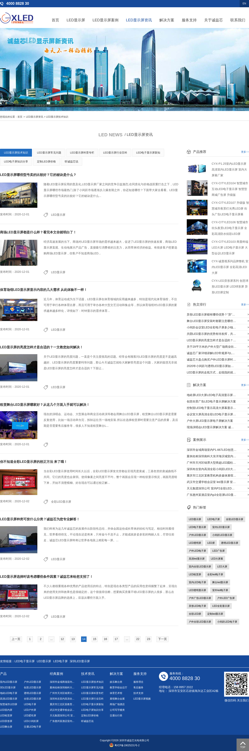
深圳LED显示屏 (80, 661)
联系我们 (237, 20)
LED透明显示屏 (197, 590)
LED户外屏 (30, 709)
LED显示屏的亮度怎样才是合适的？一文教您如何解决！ (41, 347)
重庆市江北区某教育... (62, 704)
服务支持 (189, 20)
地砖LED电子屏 (8, 693)
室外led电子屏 (220, 590)
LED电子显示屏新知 (148, 152)
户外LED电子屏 (197, 550)
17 (116, 639)
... (51, 639)
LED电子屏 (213, 519)
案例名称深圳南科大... (62, 687)
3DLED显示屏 (8, 687)
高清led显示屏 (197, 558)
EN (244, 3)
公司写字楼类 (117, 709)
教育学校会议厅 (118, 687)
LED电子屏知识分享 (16, 161)
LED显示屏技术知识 (57, 116)
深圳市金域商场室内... (62, 681)
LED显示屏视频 (142, 698)
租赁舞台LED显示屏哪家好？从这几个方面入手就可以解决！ (45, 404)
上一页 (16, 639)
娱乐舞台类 (116, 681)
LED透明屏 (195, 542)
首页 (55, 20)
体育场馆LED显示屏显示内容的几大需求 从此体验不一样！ (43, 289)
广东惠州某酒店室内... (62, 721)
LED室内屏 (6, 709)
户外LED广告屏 (225, 598)
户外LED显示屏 (197, 535)
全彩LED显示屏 (61, 501)
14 (83, 639)
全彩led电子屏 (215, 574)
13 (73, 639)
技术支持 (138, 693)
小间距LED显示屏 (222, 535)
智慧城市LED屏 (8, 704)
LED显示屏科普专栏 (82, 152)
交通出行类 (116, 715)
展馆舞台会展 (117, 698)
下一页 (162, 639)
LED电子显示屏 (197, 527)
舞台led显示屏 (220, 582)
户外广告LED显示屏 (200, 598)
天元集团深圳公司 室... (62, 715)
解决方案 (166, 20)
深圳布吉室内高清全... (62, 698)
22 (137, 639)
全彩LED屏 (195, 613)
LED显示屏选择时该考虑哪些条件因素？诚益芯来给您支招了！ (46, 576)
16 (105, 639)
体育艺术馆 (116, 693)
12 (62, 639)
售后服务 (138, 687)
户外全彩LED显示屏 (200, 621)
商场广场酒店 (117, 704)
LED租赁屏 (195, 574)
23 (148, 639)
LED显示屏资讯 (139, 20)
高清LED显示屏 (8, 698)
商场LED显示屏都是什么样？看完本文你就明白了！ (38, 232)
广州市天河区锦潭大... (62, 693)
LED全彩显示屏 (220, 606)
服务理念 (138, 681)
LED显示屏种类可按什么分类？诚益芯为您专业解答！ (40, 519)
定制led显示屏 (215, 613)
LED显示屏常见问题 (49, 152)
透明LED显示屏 (229, 542)
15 (94, 639)
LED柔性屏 (30, 715)
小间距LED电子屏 (227, 621)
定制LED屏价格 (46, 161)
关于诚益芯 (213, 20)
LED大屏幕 (217, 558)
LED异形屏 (6, 721)
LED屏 (211, 542)
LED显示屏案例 (105, 20)
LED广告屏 (218, 550)
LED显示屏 (76, 20)
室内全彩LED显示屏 (200, 566)
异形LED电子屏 (197, 606)
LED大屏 (222, 566)
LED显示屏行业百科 (115, 152)
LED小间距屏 (31, 721)
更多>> (245, 151)
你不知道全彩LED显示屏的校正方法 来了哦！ (33, 461)
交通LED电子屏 (32, 726)
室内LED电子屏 (197, 582)
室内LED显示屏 (220, 527)
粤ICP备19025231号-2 (124, 745)
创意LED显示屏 (32, 687)
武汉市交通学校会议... (62, 709)
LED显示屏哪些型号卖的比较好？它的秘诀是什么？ (38, 175)
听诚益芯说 (71, 161)
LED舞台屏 (6, 726)
